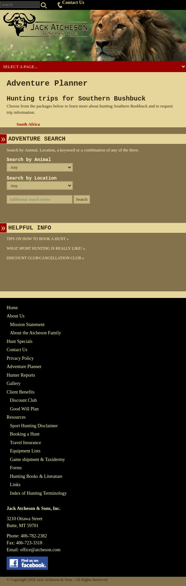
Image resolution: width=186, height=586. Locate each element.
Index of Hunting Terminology (38, 493)
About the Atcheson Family (35, 332)
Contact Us (73, 2)
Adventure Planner (24, 366)
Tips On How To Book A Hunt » (38, 238)
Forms (16, 467)
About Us (15, 316)
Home (12, 307)
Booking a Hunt (24, 434)
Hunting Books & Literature (36, 476)
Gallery (14, 383)
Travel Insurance (25, 442)
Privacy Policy (20, 358)
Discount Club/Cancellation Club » (45, 258)
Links (15, 484)
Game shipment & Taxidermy (37, 459)
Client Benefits (20, 392)
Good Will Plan (24, 408)
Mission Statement (27, 324)
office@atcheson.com (40, 549)
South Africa (28, 124)
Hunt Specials (19, 341)
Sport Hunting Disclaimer (34, 425)
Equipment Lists (25, 450)
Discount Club (23, 400)
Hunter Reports (21, 375)
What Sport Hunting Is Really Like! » (46, 248)
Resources (16, 417)
